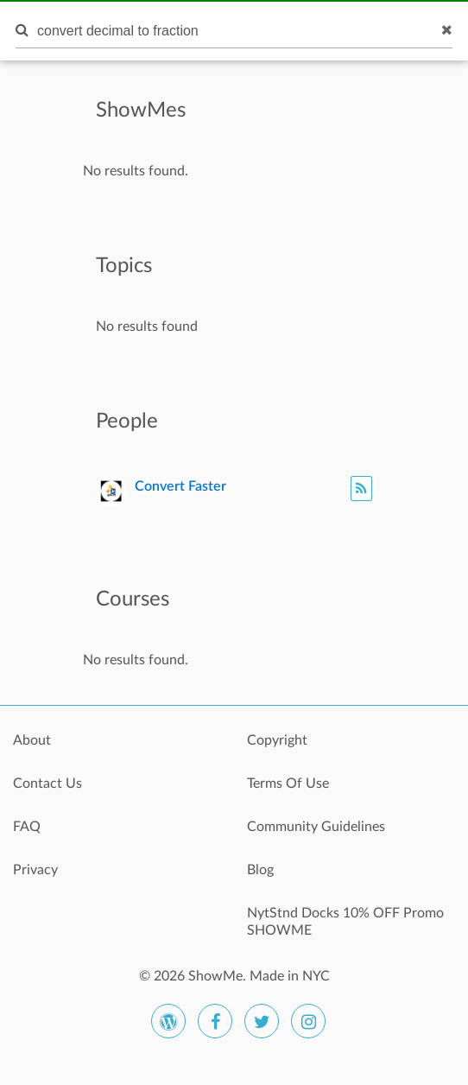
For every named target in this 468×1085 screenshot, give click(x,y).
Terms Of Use (288, 783)
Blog (260, 870)
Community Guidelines (316, 827)
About (32, 740)
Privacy (35, 870)
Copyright (277, 740)
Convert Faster (180, 486)
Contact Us (47, 783)
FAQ (27, 827)
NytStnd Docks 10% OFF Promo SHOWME (345, 921)
